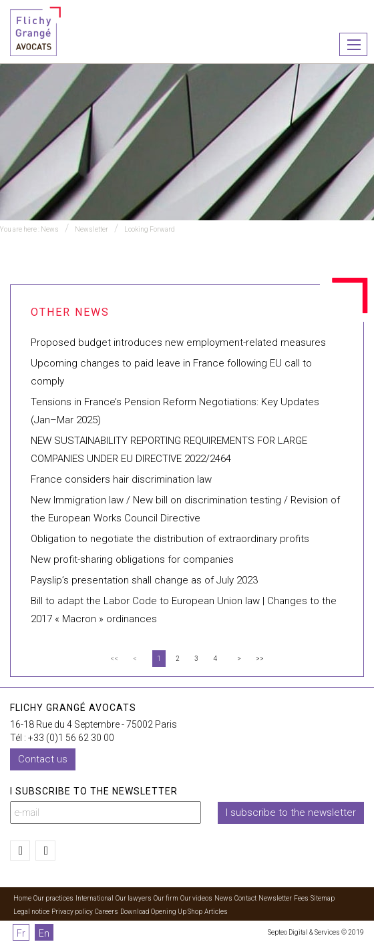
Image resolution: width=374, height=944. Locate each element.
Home (22, 898)
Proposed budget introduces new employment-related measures (178, 342)
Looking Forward (149, 229)
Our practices (53, 898)
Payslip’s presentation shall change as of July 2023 (144, 580)
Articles (216, 911)
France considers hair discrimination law (121, 479)
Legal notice (31, 911)
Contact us (42, 759)
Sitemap (323, 898)
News (50, 229)
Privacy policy (72, 911)
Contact (245, 898)
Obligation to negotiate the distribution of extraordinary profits (170, 539)
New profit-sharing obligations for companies (132, 559)
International (94, 898)
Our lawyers (134, 898)
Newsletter (91, 229)
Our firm (166, 898)
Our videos (196, 898)
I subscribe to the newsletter (291, 812)
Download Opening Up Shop (161, 911)
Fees (301, 898)
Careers (106, 911)
